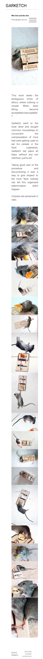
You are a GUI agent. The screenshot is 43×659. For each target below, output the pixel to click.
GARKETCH (16, 5)
